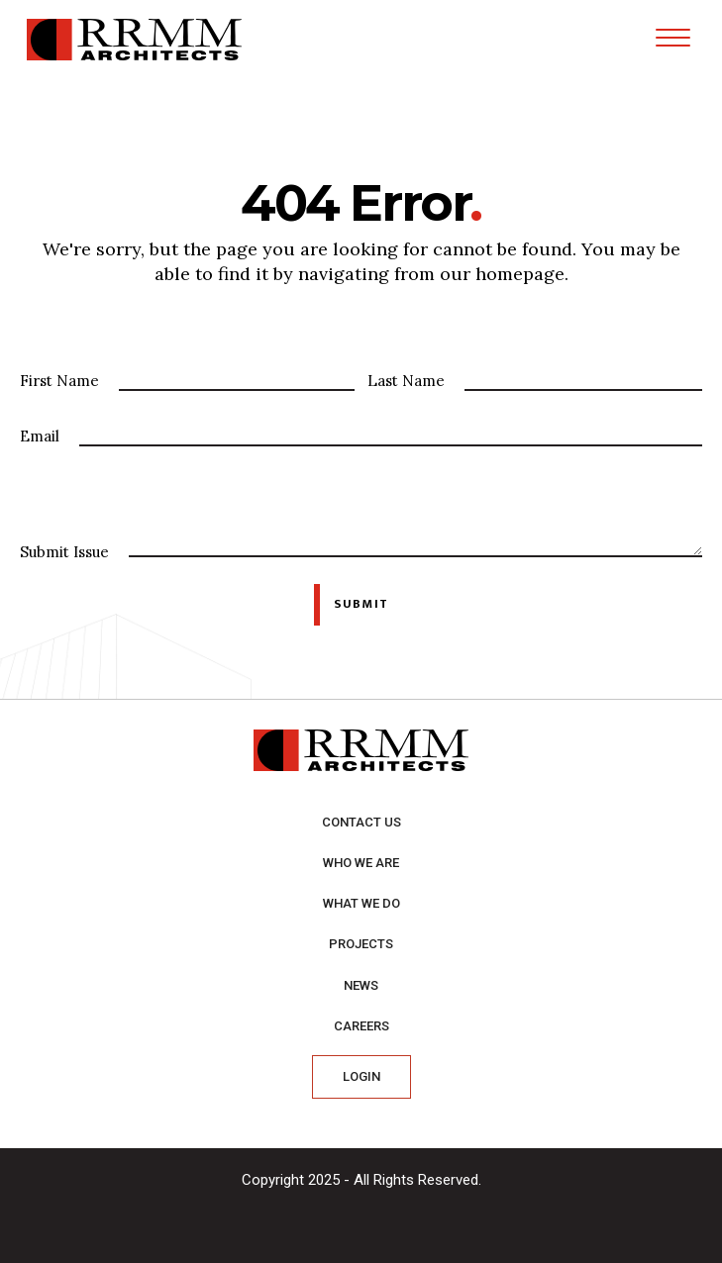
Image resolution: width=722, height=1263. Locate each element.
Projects (361, 943)
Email (39, 436)
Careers (361, 1026)
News (361, 985)
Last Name (406, 380)
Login (361, 1076)
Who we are (361, 862)
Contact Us (361, 822)
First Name (59, 380)
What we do (361, 903)
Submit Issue (64, 551)
